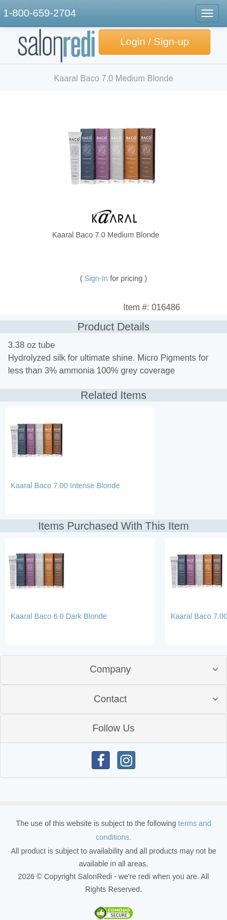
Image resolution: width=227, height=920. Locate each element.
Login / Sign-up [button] (154, 41)
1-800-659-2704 (39, 13)
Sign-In (97, 278)
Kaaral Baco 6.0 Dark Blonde (59, 616)
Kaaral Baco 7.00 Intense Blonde (65, 485)
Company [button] (110, 669)
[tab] (113, 669)
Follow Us (113, 728)
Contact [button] (110, 699)
